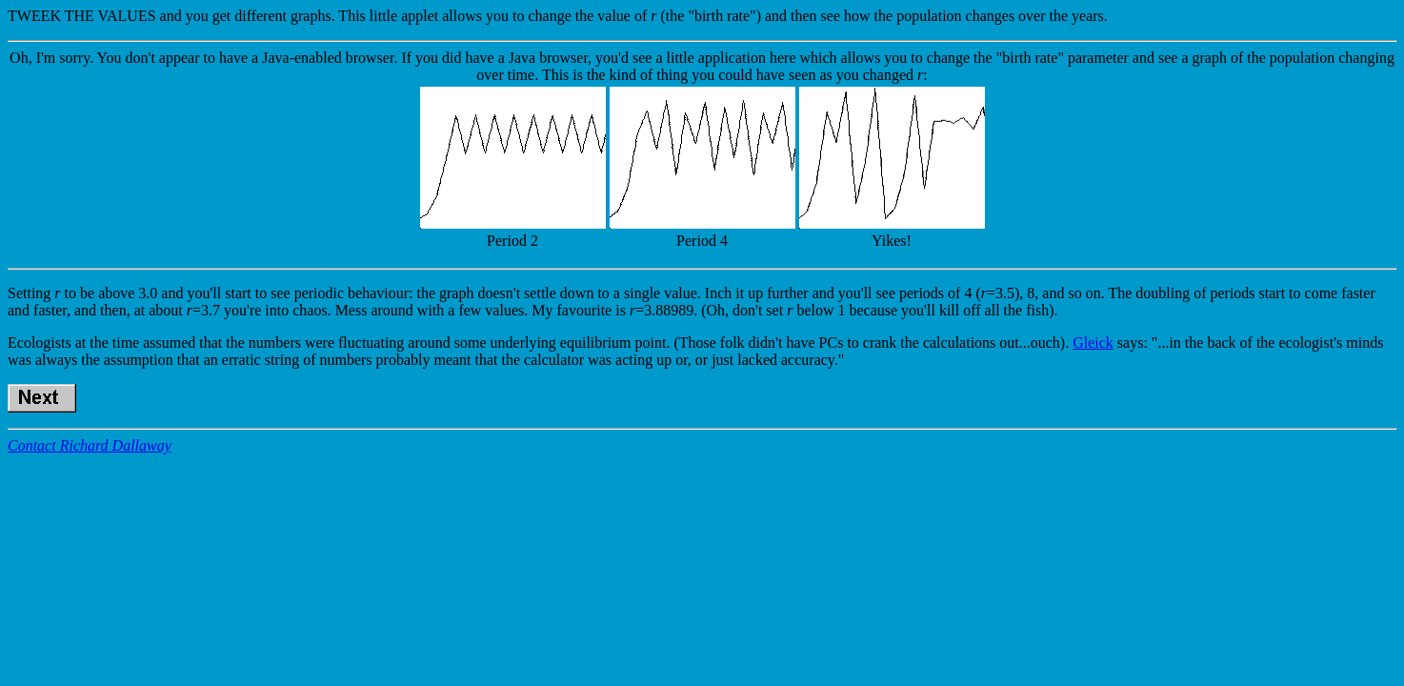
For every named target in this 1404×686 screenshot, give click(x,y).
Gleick (1093, 342)
